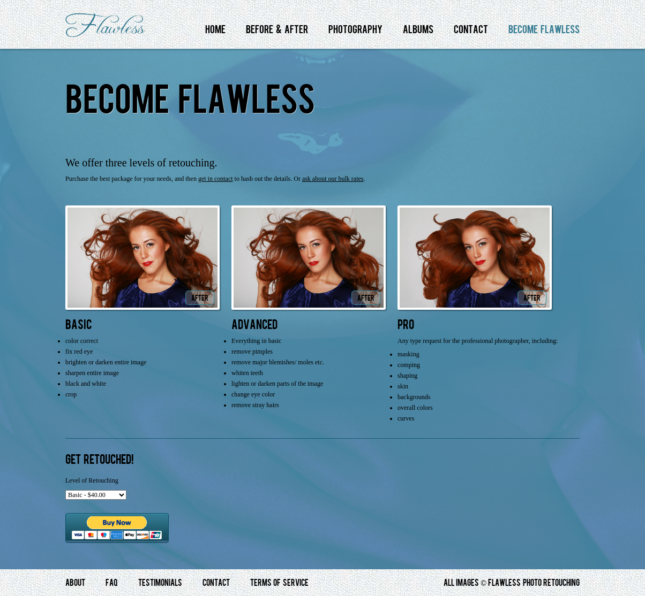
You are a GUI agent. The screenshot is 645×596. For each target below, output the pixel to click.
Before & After (277, 29)
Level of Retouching (91, 480)
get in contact (215, 178)
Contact (471, 29)
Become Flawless (544, 29)
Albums (418, 29)
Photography (355, 29)
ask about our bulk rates (333, 178)
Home (215, 29)
